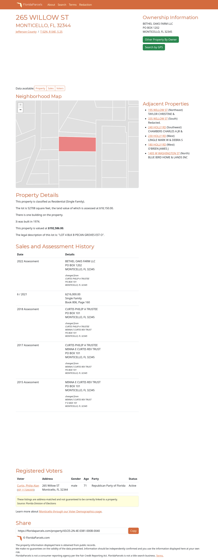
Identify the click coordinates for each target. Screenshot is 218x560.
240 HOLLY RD (157, 127)
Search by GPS (154, 47)
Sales (51, 88)
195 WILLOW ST (158, 110)
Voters (60, 88)
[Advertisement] (77, 59)
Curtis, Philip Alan (28, 485)
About (51, 5)
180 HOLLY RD (157, 144)
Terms (73, 5)
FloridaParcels (29, 4)
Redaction (85, 5)
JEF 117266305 (26, 489)
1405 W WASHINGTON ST (164, 153)
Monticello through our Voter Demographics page (70, 511)
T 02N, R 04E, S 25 (51, 32)
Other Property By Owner (161, 39)
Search (62, 5)
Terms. (160, 555)
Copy (133, 531)
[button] (20, 105)
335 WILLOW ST (158, 118)
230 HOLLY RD (157, 136)
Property (40, 88)
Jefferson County (26, 32)
